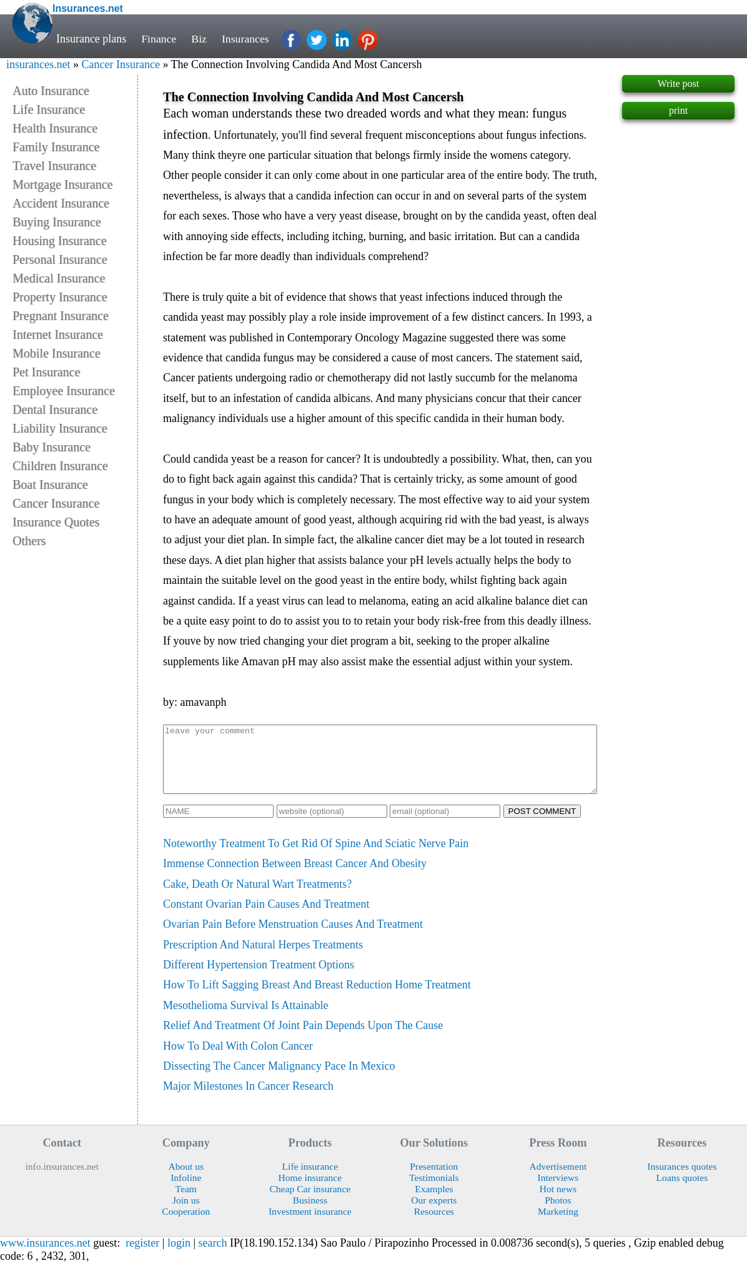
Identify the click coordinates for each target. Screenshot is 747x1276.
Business (310, 1213)
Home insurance (310, 1190)
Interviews (558, 1190)
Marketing (558, 1224)
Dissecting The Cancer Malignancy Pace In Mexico (279, 1079)
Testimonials (433, 1190)
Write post (678, 83)
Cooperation (186, 1224)
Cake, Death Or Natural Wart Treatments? (257, 897)
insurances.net (38, 64)
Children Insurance (60, 466)
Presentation (434, 1179)
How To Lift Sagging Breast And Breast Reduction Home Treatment (317, 998)
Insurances (246, 39)
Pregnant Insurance (60, 316)
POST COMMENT (542, 824)
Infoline (186, 1190)
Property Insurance (59, 297)
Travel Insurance (54, 166)
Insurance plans (91, 39)
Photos (558, 1213)
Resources (434, 1224)
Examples (434, 1202)
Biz (199, 39)
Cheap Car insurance (309, 1202)
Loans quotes (682, 1190)
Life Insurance (48, 109)
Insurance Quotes (55, 522)
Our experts (434, 1213)
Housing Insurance (59, 241)
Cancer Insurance (120, 64)
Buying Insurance (56, 222)
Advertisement (558, 1179)
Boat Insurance (50, 484)
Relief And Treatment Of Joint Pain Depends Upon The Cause (303, 1038)
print (678, 110)
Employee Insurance (63, 391)
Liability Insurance (59, 428)
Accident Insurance (60, 203)
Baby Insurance (51, 447)
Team (186, 1202)
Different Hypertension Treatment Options (258, 978)
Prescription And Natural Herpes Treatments (263, 958)
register (142, 1256)
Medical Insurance (58, 278)
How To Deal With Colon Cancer (238, 1059)
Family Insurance (55, 147)
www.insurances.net (45, 1256)
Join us (186, 1213)
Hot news (558, 1202)
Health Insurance (54, 128)
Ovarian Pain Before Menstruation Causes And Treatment (293, 937)
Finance (159, 39)
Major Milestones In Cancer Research (248, 1099)
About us (186, 1179)
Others (29, 541)
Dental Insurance (54, 409)
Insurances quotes (681, 1179)
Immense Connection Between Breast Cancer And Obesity (295, 876)
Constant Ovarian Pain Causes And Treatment (266, 917)
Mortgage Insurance (62, 184)
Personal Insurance (59, 259)
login (178, 1256)
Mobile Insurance (56, 353)
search (213, 1256)
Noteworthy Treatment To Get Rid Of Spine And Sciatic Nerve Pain (315, 856)
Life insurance (310, 1179)
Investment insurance (310, 1224)
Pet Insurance (46, 372)
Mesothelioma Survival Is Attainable (245, 1018)
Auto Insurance (50, 91)
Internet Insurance (57, 334)
